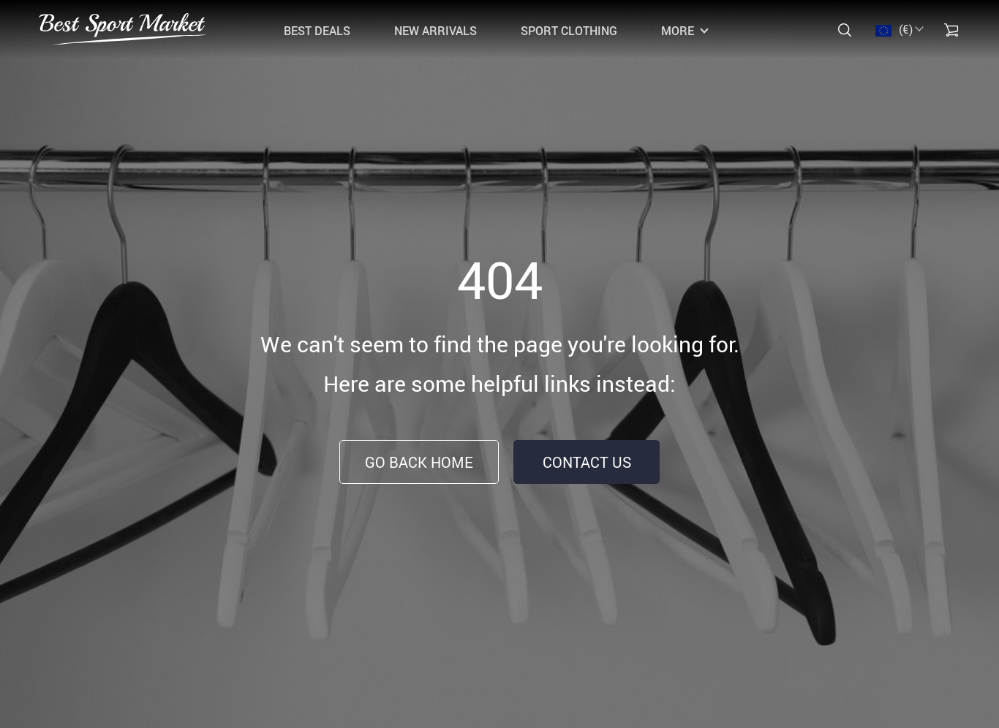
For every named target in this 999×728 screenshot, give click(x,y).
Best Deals (317, 31)
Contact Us (587, 462)
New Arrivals (435, 31)
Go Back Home (419, 462)
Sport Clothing (569, 31)
